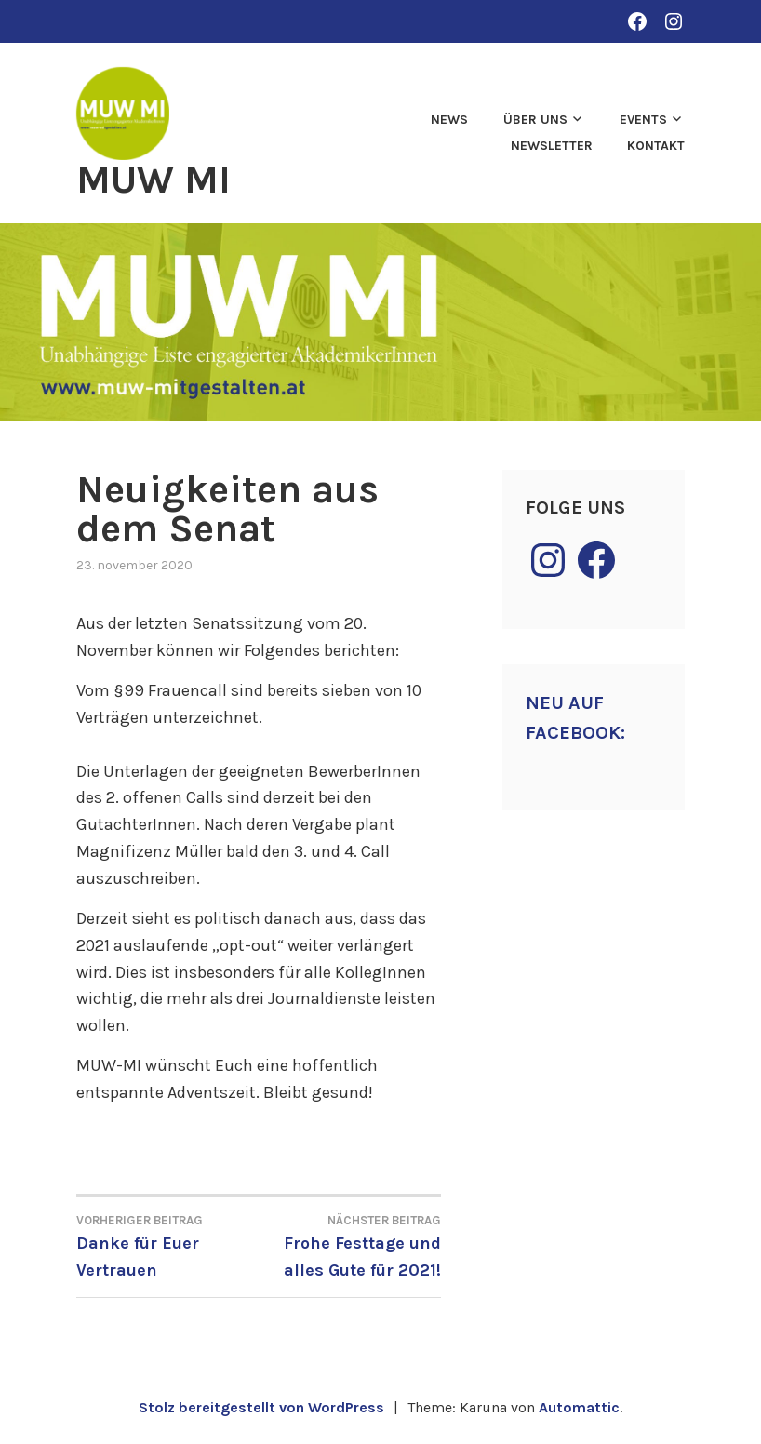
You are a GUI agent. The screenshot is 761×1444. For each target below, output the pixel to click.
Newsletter (552, 146)
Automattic (579, 1407)
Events (643, 119)
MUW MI (153, 179)
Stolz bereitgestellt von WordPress (261, 1407)
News (449, 119)
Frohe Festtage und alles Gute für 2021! (350, 1245)
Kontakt (656, 146)
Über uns (535, 119)
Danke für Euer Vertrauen (167, 1245)
